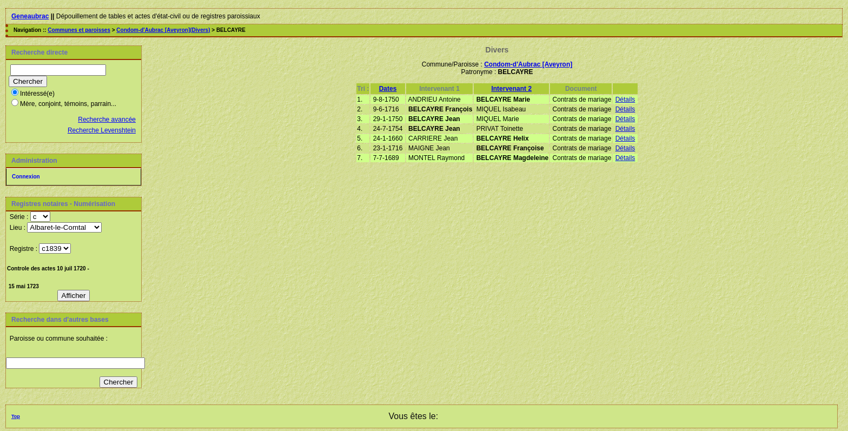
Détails (625, 99)
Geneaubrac (30, 16)
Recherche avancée (107, 119)
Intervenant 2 (511, 88)
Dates (388, 88)
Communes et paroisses (79, 30)
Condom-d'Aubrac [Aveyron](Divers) (163, 30)
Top (15, 416)
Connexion (26, 177)
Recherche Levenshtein (102, 130)
